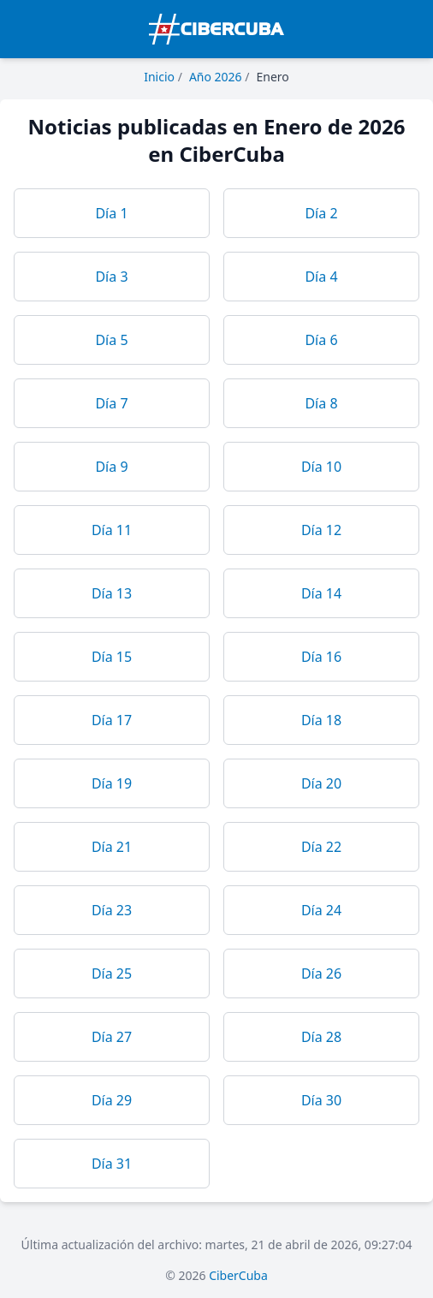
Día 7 (111, 403)
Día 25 (112, 973)
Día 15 (112, 656)
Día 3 (111, 276)
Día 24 (321, 910)
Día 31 (112, 1163)
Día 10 (321, 466)
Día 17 (112, 720)
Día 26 (321, 973)
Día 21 (112, 846)
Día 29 (112, 1100)
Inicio (159, 76)
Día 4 (321, 276)
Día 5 (111, 339)
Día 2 (321, 213)
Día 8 (321, 403)
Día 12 (321, 530)
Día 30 (321, 1100)
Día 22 (321, 846)
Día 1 (111, 213)
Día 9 (111, 466)
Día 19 (112, 783)
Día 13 (112, 593)
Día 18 (321, 720)
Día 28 (321, 1036)
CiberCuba (238, 1275)
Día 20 (321, 783)
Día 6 (321, 339)
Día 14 (321, 593)
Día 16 (321, 656)
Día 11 (112, 530)
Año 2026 (215, 76)
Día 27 (112, 1036)
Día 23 (112, 910)
